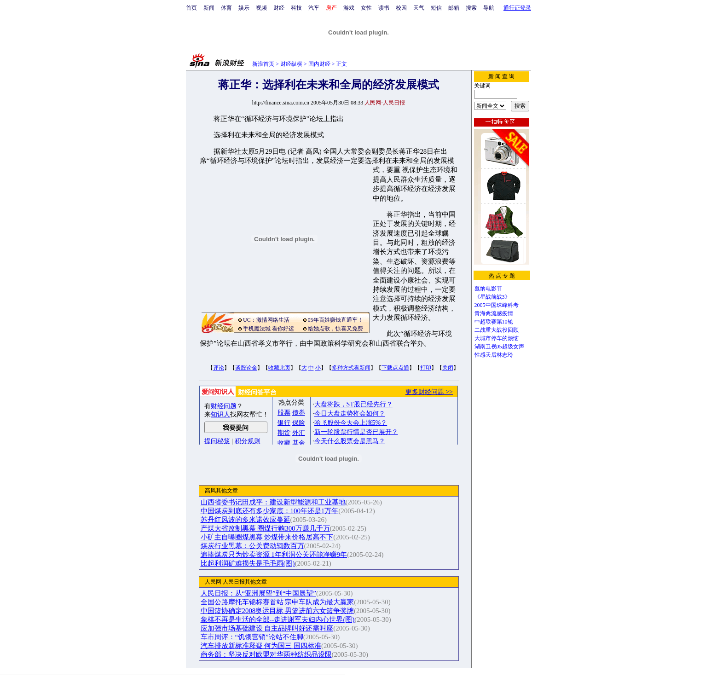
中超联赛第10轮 (493, 321)
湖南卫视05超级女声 (499, 346)
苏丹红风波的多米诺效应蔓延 (245, 519)
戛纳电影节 (488, 288)
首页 (191, 8)
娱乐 (243, 8)
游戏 (348, 8)
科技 (296, 8)
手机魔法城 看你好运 (268, 328)
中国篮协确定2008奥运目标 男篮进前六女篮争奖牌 (277, 610)
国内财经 (319, 64)
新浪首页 (263, 64)
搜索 (471, 8)
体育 (226, 8)
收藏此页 (279, 368)
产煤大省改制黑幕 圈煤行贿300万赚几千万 (265, 528)
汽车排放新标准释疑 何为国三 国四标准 (261, 645)
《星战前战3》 (492, 297)
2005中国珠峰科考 (496, 305)
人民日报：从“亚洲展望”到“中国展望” (258, 593)
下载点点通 (395, 368)
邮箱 (453, 8)
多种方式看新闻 (351, 368)
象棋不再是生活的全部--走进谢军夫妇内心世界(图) (278, 619)
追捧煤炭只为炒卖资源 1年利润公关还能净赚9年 (274, 554)
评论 (218, 368)
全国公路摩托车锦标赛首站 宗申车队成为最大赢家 (277, 602)
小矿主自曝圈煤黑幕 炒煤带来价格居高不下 (267, 537)
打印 (425, 368)
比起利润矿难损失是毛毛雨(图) (248, 563)
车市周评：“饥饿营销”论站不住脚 (252, 637)
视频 (261, 8)
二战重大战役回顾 (496, 330)
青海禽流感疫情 (493, 313)
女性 (366, 8)
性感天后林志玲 (493, 355)
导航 (488, 8)
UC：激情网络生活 (266, 320)
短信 (436, 8)
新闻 (208, 8)
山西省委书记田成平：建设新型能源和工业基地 (273, 502)
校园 (401, 8)
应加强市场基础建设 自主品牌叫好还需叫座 (267, 628)
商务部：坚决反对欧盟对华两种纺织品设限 (266, 654)
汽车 (313, 8)
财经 (278, 8)
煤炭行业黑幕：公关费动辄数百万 (252, 546)
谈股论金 (246, 368)
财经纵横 (291, 64)
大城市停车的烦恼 (496, 338)
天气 (418, 8)
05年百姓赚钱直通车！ (335, 320)
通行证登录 (517, 8)
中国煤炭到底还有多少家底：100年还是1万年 (270, 511)
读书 (383, 8)
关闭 (447, 368)
